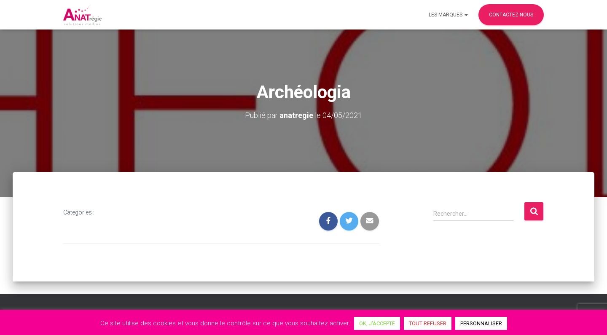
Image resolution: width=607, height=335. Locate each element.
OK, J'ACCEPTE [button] (377, 323)
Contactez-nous (511, 15)
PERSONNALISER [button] (481, 323)
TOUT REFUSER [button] (427, 323)
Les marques (448, 15)
